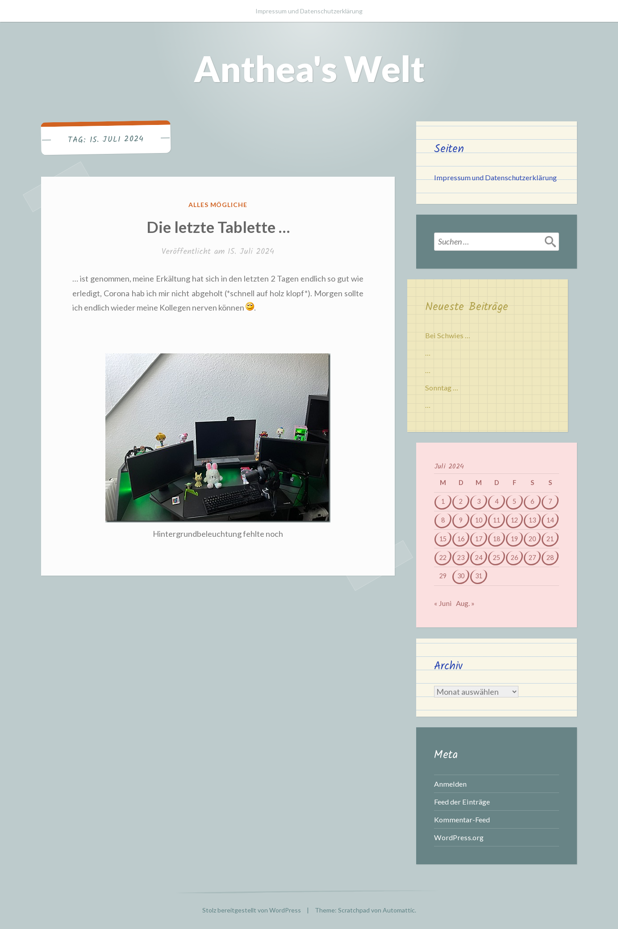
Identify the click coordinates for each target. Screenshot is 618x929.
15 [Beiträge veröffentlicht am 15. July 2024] (443, 539)
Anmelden (450, 784)
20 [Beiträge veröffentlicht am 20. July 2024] (532, 539)
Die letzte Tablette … (218, 226)
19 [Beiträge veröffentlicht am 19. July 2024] (514, 539)
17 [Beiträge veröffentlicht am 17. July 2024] (478, 539)
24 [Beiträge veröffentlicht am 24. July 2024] (478, 557)
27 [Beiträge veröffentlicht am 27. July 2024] (532, 557)
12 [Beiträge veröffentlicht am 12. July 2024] (514, 520)
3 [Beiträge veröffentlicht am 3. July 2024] (478, 501)
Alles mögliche (218, 204)
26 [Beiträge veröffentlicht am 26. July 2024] (514, 557)
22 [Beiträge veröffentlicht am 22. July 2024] (443, 557)
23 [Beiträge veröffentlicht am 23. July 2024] (460, 557)
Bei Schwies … (447, 335)
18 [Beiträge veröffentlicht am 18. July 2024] (496, 539)
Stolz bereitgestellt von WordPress (251, 910)
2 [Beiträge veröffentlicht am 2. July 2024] (461, 501)
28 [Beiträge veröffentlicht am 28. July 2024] (550, 557)
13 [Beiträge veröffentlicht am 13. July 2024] (532, 520)
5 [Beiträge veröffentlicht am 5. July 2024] (514, 501)
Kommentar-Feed (462, 819)
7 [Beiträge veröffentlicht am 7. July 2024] (550, 501)
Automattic (399, 910)
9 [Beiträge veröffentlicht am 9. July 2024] (461, 520)
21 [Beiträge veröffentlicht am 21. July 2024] (550, 539)
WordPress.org (459, 837)
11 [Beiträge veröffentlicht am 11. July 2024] (496, 520)
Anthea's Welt (309, 68)
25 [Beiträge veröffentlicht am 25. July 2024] (496, 557)
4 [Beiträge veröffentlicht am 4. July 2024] (496, 501)
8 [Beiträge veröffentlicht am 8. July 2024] (443, 520)
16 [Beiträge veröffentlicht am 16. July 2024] (460, 539)
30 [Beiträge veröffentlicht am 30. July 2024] (460, 576)
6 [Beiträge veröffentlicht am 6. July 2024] (532, 501)
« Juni (443, 603)
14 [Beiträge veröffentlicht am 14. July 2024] (550, 520)
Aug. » (465, 603)
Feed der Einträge (462, 801)
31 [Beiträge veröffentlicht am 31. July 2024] (478, 576)
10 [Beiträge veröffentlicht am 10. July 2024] (478, 520)
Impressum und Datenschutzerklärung (309, 11)
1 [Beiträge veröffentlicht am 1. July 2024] (443, 501)
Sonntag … (441, 387)
